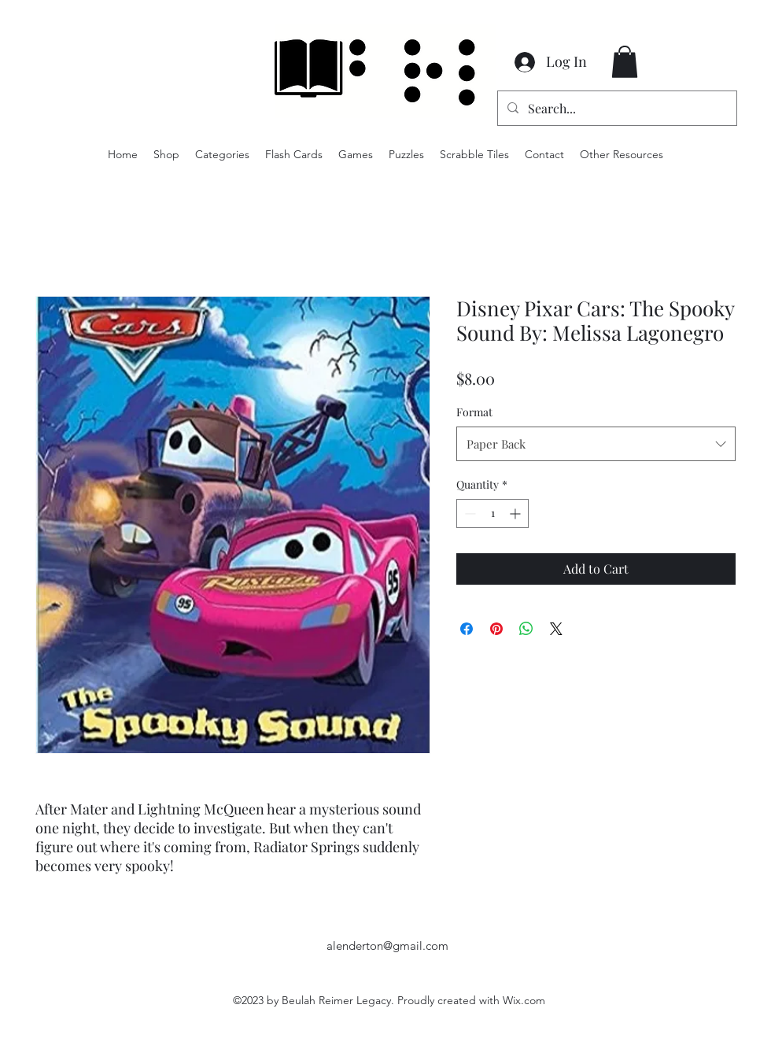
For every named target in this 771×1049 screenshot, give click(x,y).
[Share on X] (556, 628)
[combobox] (596, 444)
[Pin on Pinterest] (496, 628)
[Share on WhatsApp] (526, 628)
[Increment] (516, 513)
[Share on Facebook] (466, 628)
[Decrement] (468, 513)
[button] (624, 62)
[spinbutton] (492, 513)
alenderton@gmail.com (387, 945)
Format (474, 411)
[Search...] (615, 108)
